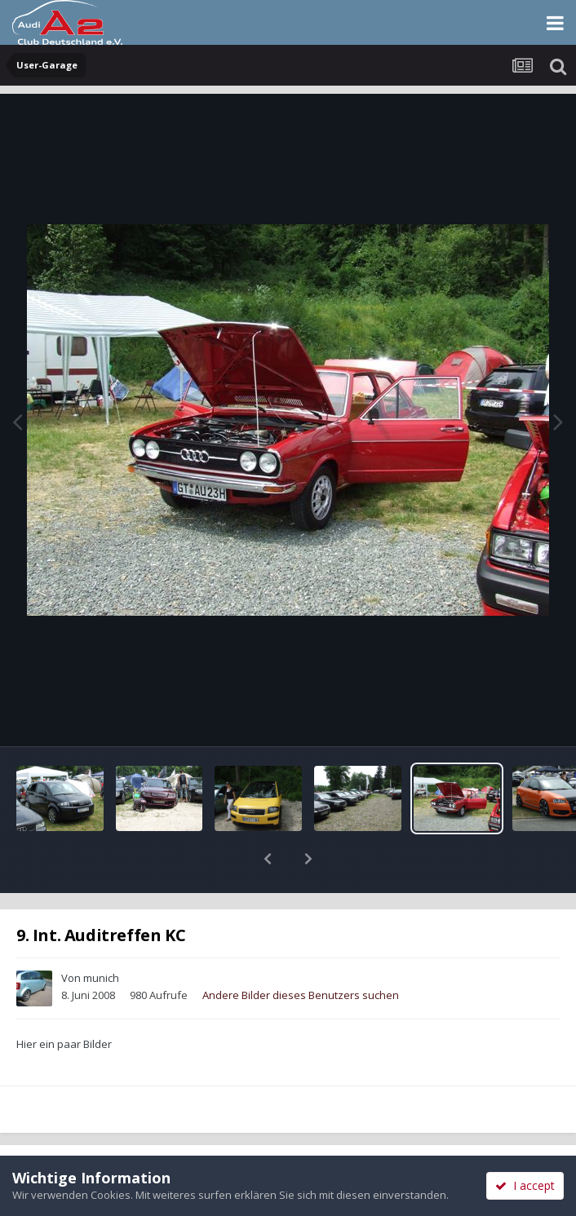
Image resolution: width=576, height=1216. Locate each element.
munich (101, 935)
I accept (525, 1185)
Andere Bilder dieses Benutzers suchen (300, 952)
